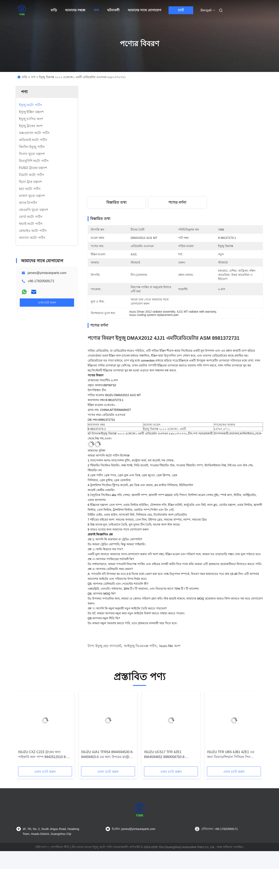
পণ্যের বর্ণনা (177, 202)
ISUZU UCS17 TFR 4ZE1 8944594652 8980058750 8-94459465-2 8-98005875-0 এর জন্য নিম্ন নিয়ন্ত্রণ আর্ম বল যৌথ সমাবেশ (169, 754)
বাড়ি (54, 10)
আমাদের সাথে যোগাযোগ (144, 10)
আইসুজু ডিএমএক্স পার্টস (140, 646)
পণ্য (96, 10)
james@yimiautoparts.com (47, 273)
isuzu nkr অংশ (169, 646)
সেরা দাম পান (199, 166)
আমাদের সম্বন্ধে (75, 10)
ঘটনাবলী (113, 10)
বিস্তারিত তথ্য (116, 202)
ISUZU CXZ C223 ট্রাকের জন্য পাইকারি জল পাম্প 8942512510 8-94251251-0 (42, 754)
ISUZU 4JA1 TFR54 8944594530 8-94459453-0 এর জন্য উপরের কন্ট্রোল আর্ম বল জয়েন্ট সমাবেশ (107, 754)
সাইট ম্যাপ (41, 847)
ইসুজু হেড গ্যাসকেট (108, 646)
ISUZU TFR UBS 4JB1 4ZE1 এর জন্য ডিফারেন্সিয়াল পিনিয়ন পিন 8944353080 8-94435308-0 (230, 754)
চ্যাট (181, 10)
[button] (24, 730)
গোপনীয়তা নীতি (60, 847)
